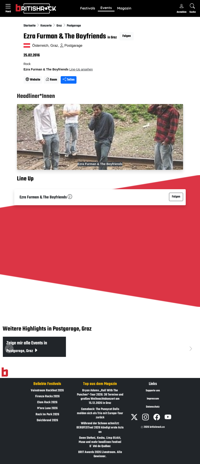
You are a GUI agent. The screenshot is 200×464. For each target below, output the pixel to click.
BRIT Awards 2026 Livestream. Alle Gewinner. (100, 454)
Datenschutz (153, 407)
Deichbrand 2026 (47, 420)
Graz (59, 25)
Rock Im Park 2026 (47, 414)
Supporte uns (153, 390)
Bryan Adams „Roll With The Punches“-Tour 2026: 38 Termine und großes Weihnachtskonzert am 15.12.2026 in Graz (100, 397)
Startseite (30, 25)
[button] (88, 8)
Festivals (87, 8)
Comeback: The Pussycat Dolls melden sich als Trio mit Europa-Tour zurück (100, 413)
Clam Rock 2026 (47, 402)
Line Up (25, 179)
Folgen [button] (126, 36)
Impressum (153, 399)
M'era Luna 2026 (47, 408)
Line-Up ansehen (81, 69)
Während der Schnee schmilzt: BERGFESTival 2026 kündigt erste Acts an (100, 427)
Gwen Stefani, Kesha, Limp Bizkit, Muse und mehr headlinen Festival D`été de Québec (100, 442)
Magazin (124, 8)
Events (106, 7)
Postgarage (74, 25)
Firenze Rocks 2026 (47, 396)
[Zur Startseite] (4, 372)
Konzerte (46, 25)
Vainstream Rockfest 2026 (47, 390)
